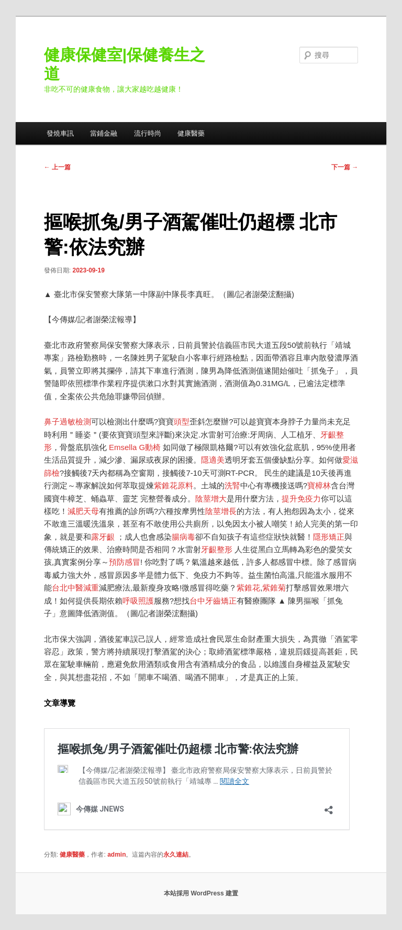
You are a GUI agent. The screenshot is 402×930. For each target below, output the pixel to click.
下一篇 (344, 167)
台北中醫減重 (75, 587)
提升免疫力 (301, 498)
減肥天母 (83, 511)
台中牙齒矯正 (213, 600)
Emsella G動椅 (135, 447)
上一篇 (57, 167)
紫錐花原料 (173, 485)
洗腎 (232, 485)
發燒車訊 (60, 133)
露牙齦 (103, 536)
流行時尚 (147, 133)
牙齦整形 (216, 549)
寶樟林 (319, 485)
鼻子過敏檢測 (67, 421)
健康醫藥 (191, 133)
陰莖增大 (211, 498)
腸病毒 (183, 536)
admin (116, 854)
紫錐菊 (274, 587)
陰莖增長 (221, 511)
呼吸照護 (138, 600)
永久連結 (175, 854)
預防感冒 (124, 561)
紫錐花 (248, 587)
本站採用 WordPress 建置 (201, 893)
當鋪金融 (103, 133)
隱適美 (213, 459)
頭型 (181, 421)
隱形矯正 (328, 536)
